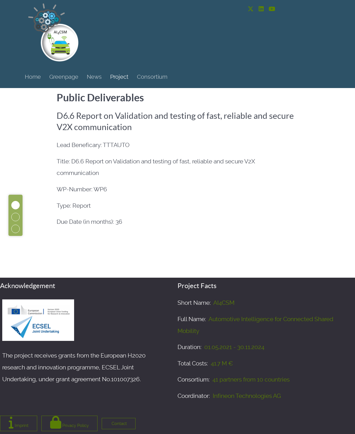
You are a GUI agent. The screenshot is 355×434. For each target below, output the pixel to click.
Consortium (152, 76)
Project (119, 76)
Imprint (18, 422)
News (94, 76)
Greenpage (63, 76)
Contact (118, 423)
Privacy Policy (69, 422)
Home (33, 76)
